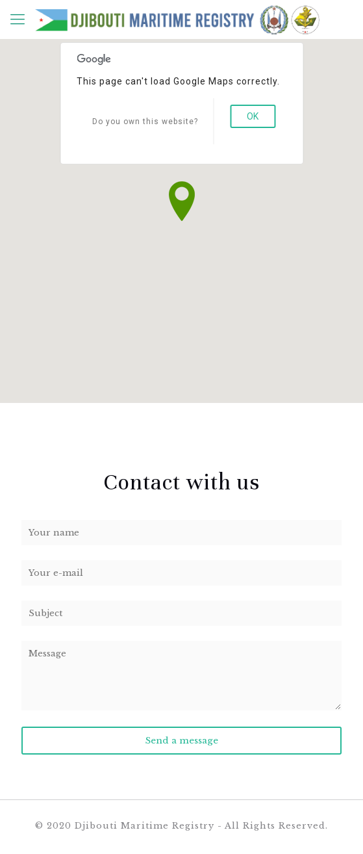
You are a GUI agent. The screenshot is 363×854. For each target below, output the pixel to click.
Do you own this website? (145, 121)
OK (252, 116)
